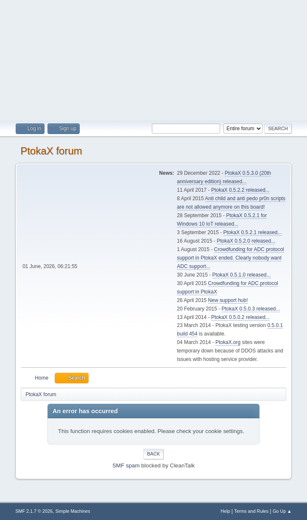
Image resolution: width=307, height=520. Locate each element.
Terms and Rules (251, 511)
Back (153, 453)
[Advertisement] (153, 59)
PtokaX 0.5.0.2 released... (240, 317)
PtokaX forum (51, 151)
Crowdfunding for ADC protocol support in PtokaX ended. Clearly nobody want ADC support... (230, 257)
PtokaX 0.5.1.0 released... (241, 275)
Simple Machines (73, 511)
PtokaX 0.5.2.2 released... (240, 190)
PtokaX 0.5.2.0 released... (246, 241)
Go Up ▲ (282, 511)
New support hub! (228, 300)
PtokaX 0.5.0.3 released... (251, 309)
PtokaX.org (227, 342)
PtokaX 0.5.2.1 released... (252, 232)
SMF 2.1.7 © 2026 (34, 511)
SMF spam (126, 465)
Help (225, 511)
